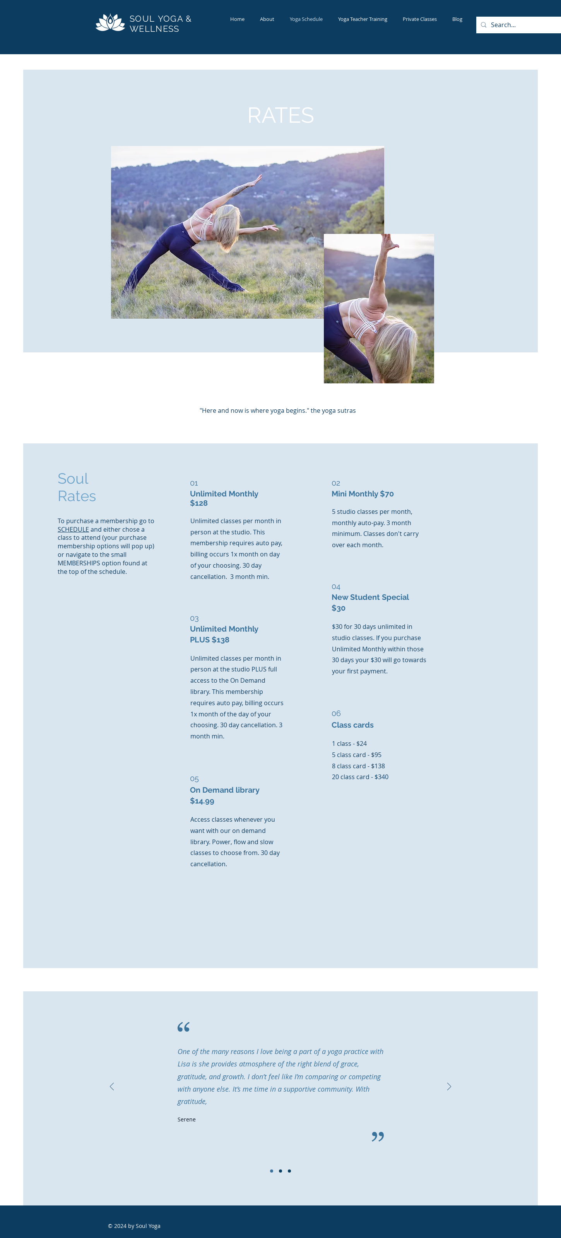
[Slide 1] (271, 1171)
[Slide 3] (289, 1171)
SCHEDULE (73, 529)
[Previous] (112, 1087)
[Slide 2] (280, 1171)
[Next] (449, 1087)
